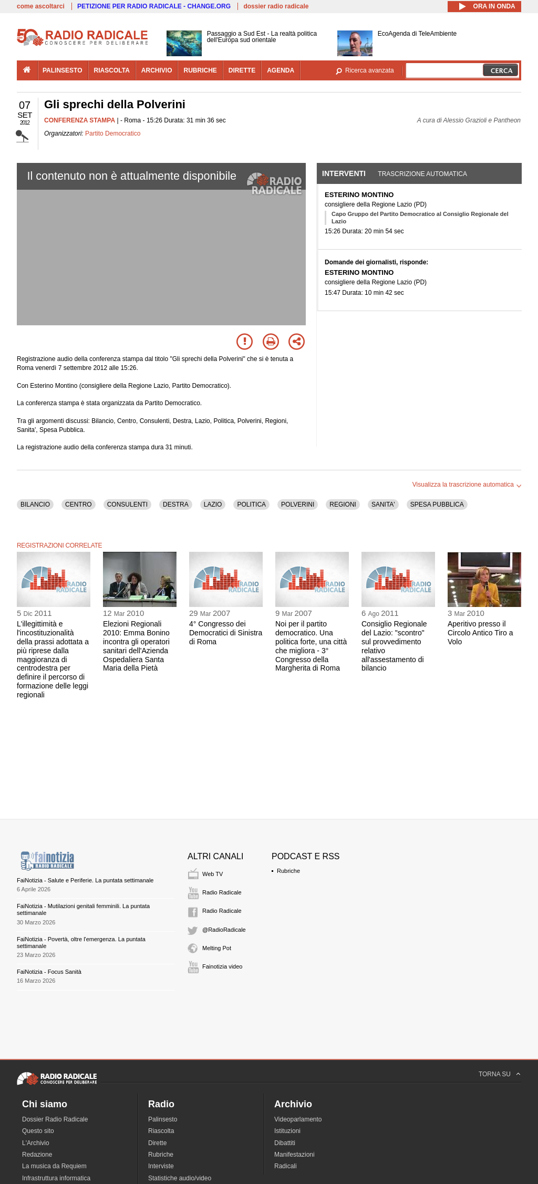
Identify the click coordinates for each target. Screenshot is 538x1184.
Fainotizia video (222, 966)
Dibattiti (284, 1143)
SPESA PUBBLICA (437, 504)
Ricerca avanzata (369, 70)
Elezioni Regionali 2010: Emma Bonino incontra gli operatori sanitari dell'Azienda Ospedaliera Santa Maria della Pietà (136, 646)
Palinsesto (162, 1119)
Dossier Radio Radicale (55, 1119)
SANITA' (383, 504)
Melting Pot (216, 948)
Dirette (157, 1143)
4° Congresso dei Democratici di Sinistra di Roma (225, 633)
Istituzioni (287, 1131)
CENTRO (78, 504)
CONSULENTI (127, 504)
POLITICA (251, 504)
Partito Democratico (112, 133)
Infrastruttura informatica (56, 1178)
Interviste (161, 1166)
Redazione (37, 1154)
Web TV (212, 874)
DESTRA (176, 504)
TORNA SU (495, 1074)
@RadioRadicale (224, 929)
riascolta (112, 70)
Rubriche (288, 871)
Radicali (285, 1166)
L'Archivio (35, 1143)
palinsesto (62, 70)
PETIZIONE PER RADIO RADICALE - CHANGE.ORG (154, 6)
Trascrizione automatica (422, 174)
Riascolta (161, 1131)
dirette (242, 70)
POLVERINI (297, 504)
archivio (156, 70)
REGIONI (342, 504)
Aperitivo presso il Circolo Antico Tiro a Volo (480, 633)
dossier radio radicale (275, 6)
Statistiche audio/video (179, 1178)
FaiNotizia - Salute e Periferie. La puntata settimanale (85, 880)
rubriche (199, 70)
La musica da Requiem (54, 1166)
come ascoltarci (41, 6)
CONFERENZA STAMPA (79, 120)
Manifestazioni (294, 1154)
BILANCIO (35, 504)
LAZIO (213, 504)
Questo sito (38, 1131)
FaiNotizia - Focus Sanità (49, 972)
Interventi (344, 173)
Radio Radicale (222, 892)
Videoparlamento (298, 1119)
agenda (280, 70)
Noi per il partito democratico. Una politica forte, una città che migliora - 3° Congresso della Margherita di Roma (311, 646)
